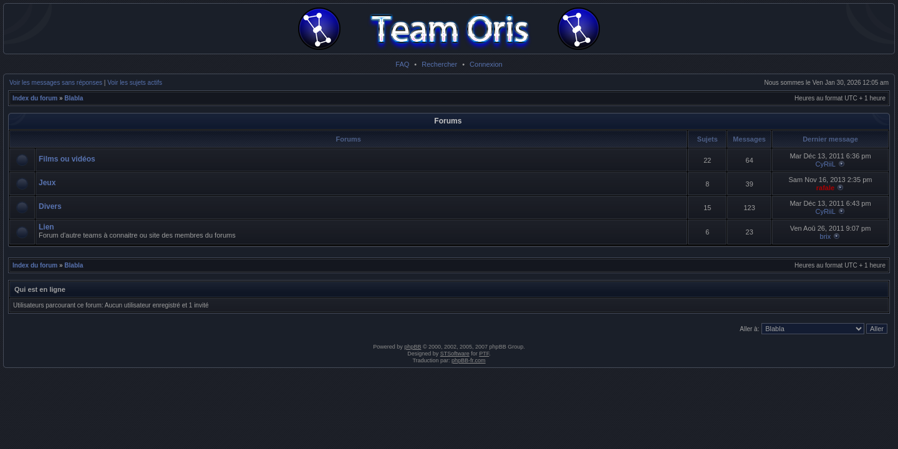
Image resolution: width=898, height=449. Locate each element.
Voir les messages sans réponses (55, 82)
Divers (50, 206)
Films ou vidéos (67, 159)
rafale (825, 187)
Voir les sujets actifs (134, 82)
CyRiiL (825, 164)
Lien (46, 227)
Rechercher (439, 64)
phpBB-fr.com (468, 360)
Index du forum (34, 98)
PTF (484, 353)
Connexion (486, 64)
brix (825, 236)
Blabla (73, 98)
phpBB (412, 347)
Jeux (47, 182)
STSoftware (455, 353)
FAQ (402, 64)
